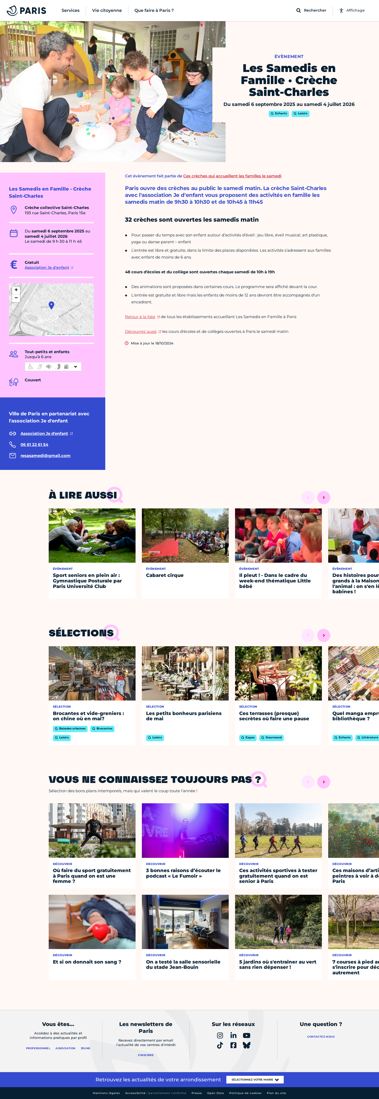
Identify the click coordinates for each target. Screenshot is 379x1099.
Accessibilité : (155, 1093)
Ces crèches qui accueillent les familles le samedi (232, 175)
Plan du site (276, 1093)
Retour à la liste (140, 316)
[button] (51, 305)
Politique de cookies (245, 1093)
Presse (197, 1093)
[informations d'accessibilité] (53, 366)
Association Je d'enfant (47, 267)
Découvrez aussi (141, 331)
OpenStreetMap (75, 334)
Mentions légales (106, 1093)
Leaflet (51, 334)
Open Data (215, 1093)
